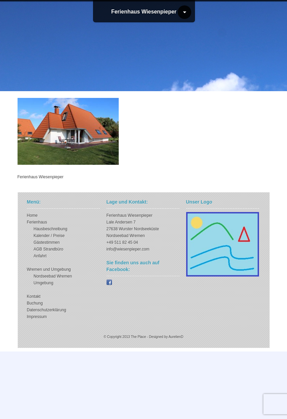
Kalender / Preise (49, 235)
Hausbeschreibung (50, 229)
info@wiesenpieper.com (128, 249)
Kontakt (34, 296)
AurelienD (176, 337)
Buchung (35, 303)
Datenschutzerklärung (46, 310)
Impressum (37, 316)
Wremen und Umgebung (49, 269)
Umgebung (44, 283)
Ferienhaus (37, 222)
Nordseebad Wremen (53, 276)
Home (32, 215)
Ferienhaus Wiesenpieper (144, 12)
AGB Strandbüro (48, 249)
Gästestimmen (47, 242)
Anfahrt (40, 256)
